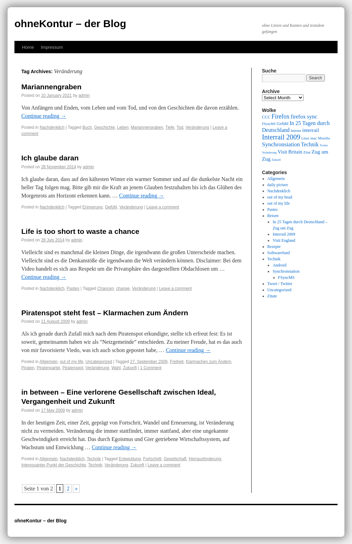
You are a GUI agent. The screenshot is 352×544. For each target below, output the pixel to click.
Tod (180, 127)
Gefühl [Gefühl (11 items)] (282, 123)
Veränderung (197, 127)
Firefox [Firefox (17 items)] (281, 116)
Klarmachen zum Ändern (208, 361)
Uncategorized (99, 361)
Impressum (52, 47)
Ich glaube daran (50, 158)
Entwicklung (130, 458)
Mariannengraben (51, 87)
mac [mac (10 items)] (313, 138)
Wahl (116, 367)
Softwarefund (278, 252)
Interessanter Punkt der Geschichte (53, 465)
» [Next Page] (76, 488)
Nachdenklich (52, 127)
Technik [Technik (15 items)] (310, 144)
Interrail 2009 (284, 234)
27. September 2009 (149, 361)
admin (84, 95)
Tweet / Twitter (280, 283)
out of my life (71, 361)
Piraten (27, 367)
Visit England (284, 240)
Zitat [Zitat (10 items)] (306, 152)
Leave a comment (162, 207)
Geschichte (104, 127)
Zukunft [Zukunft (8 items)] (276, 159)
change (123, 288)
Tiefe (169, 127)
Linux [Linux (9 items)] (305, 138)
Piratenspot (72, 367)
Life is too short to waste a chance (80, 231)
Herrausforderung (205, 458)
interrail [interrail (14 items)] (310, 130)
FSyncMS (286, 277)
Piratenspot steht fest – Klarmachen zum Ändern (104, 313)
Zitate (272, 296)
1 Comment (151, 367)
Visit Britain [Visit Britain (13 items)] (290, 152)
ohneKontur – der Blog (70, 23)
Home (28, 47)
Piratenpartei (48, 367)
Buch (87, 127)
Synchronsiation (286, 271)
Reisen (273, 215)
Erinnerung (92, 207)
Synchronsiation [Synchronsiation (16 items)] (281, 144)
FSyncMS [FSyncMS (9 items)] (269, 124)
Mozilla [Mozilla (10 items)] (324, 138)
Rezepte (274, 246)
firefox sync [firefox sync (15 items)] (304, 117)
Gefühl (111, 207)
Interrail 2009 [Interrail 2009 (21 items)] (281, 137)
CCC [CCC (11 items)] (266, 117)
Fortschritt (152, 458)
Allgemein (49, 361)
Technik (94, 458)
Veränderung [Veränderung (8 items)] (269, 152)
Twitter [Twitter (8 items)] (324, 145)
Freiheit (177, 361)
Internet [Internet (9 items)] (295, 131)
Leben (122, 127)
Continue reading (43, 116)
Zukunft (130, 367)
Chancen (105, 288)
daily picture (277, 184)
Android (279, 265)
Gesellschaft (175, 458)
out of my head (279, 197)
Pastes (73, 288)
